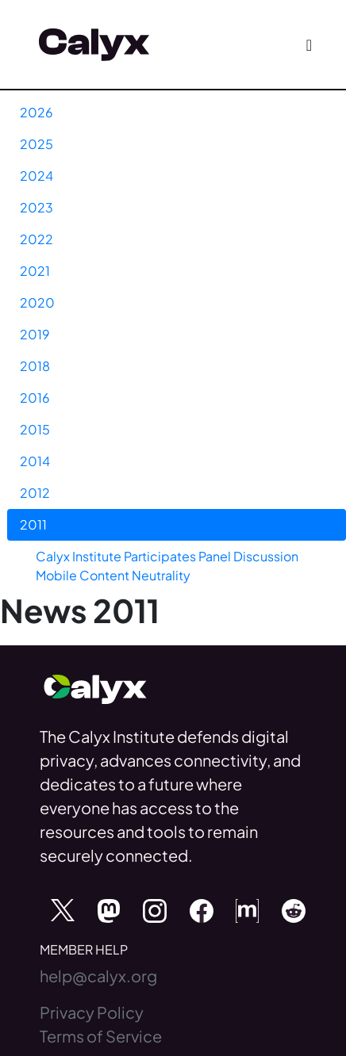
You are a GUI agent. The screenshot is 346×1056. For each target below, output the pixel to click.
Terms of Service (101, 1036)
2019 (35, 334)
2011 (33, 524)
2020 (37, 302)
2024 (36, 175)
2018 (35, 366)
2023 (36, 207)
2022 (36, 239)
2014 (35, 461)
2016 (35, 397)
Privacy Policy (92, 1012)
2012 (35, 492)
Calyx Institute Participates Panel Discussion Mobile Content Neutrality (167, 565)
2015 (35, 429)
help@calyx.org (98, 975)
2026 (36, 112)
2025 (36, 144)
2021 (35, 270)
